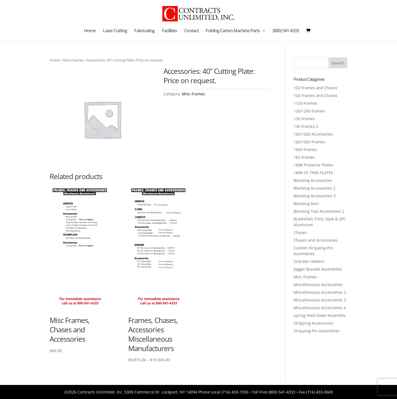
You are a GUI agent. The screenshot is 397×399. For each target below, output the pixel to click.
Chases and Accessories (316, 240)
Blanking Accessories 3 (315, 195)
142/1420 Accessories (313, 134)
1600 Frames (305, 149)
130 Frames (304, 118)
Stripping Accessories (313, 323)
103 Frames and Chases (315, 95)
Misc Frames (73, 60)
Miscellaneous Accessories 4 (320, 307)
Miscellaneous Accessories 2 (320, 292)
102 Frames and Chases (315, 87)
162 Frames (304, 157)
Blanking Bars (306, 203)
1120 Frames (305, 103)
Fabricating (144, 31)
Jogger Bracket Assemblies (318, 269)
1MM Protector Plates (313, 165)
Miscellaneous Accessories (318, 284)
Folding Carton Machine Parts (233, 31)
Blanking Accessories (313, 180)
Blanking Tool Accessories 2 (319, 211)
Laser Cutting (115, 31)
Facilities (169, 31)
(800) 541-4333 (286, 31)
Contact (191, 31)
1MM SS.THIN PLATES (313, 172)
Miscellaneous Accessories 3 (320, 300)
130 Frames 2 (306, 126)
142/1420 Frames (309, 141)
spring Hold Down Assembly (319, 315)
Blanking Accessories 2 (315, 188)
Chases (300, 232)
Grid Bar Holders (309, 261)
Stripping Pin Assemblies (317, 330)
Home (90, 31)
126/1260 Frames (309, 111)
